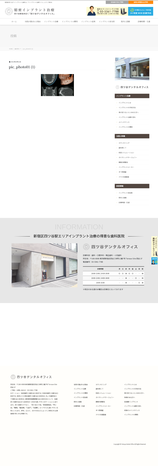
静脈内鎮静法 (123, 162)
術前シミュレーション (126, 152)
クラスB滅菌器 (124, 177)
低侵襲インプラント (131, 402)
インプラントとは (125, 103)
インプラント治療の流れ (127, 117)
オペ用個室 (122, 172)
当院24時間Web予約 (141, 2)
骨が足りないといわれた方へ (129, 112)
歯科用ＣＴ (122, 148)
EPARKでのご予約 (117, 2)
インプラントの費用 (126, 127)
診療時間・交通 (124, 202)
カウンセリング (124, 143)
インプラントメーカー (126, 167)
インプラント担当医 (126, 193)
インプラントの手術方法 (127, 107)
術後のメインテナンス (132, 410)
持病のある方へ (129, 397)
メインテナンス (124, 122)
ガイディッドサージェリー (128, 157)
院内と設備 (122, 198)
